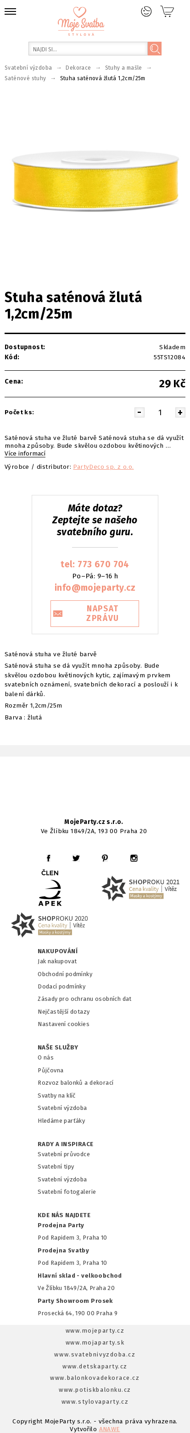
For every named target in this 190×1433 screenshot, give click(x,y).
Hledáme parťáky (61, 1120)
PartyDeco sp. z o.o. (103, 467)
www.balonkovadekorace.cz (95, 1377)
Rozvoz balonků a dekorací (75, 1082)
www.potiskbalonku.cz (95, 1389)
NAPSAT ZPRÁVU (102, 613)
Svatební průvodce (64, 1154)
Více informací (25, 453)
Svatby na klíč (57, 1095)
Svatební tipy (56, 1166)
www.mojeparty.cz (95, 1330)
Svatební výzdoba (62, 1107)
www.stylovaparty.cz (95, 1401)
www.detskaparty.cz (95, 1366)
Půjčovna (50, 1070)
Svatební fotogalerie (67, 1191)
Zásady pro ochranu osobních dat (85, 998)
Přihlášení (146, 11)
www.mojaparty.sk (95, 1342)
